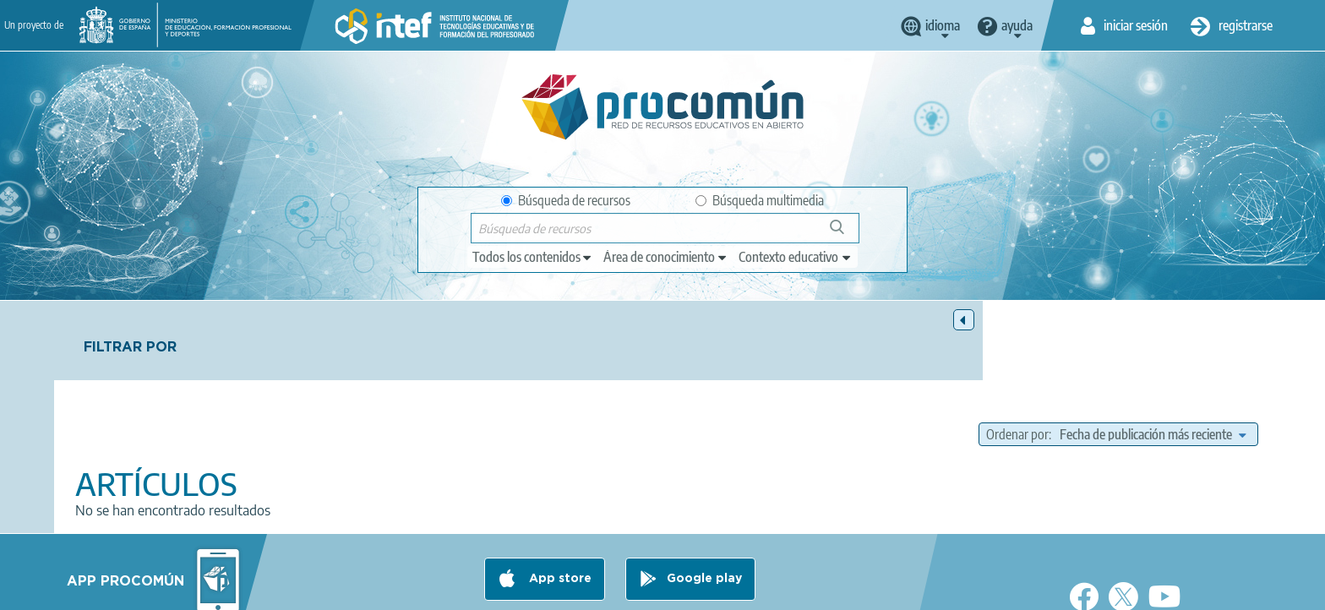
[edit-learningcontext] (795, 257)
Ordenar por (1017, 354)
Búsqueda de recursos (565, 200)
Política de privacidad (495, 589)
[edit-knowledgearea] (665, 257)
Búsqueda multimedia (759, 200)
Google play (704, 523)
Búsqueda (846, 233)
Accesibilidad (725, 589)
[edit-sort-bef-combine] (1153, 355)
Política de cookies (621, 589)
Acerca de (312, 589)
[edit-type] (532, 257)
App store (559, 523)
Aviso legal (390, 589)
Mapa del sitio (818, 589)
